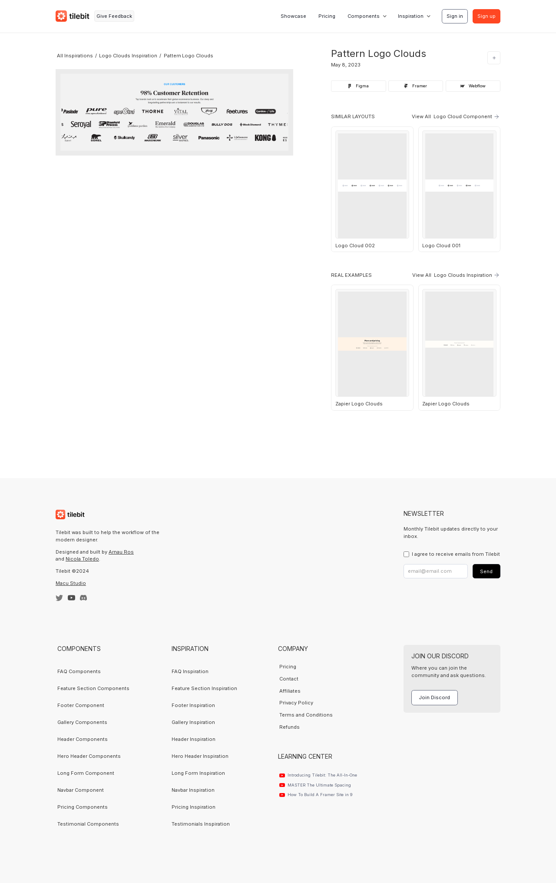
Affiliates (290, 691)
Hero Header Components (89, 756)
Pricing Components (82, 807)
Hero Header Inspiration (200, 756)
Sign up (486, 16)
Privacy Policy (296, 703)
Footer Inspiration (193, 705)
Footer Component (80, 705)
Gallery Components (82, 722)
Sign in (455, 16)
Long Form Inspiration (198, 773)
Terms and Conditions (306, 715)
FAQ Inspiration (190, 671)
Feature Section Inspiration (204, 688)
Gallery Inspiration (193, 722)
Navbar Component (80, 790)
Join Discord (434, 697)
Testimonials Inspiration (201, 824)
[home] (72, 16)
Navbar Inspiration (193, 790)
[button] (366, 16)
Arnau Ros (121, 552)
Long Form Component (85, 773)
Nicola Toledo (82, 559)
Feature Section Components (93, 688)
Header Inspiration (193, 739)
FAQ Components (79, 671)
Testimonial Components (88, 824)
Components (364, 16)
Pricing (326, 16)
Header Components (82, 739)
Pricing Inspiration (193, 807)
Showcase (293, 16)
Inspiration (411, 16)
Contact (288, 679)
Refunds (289, 727)
